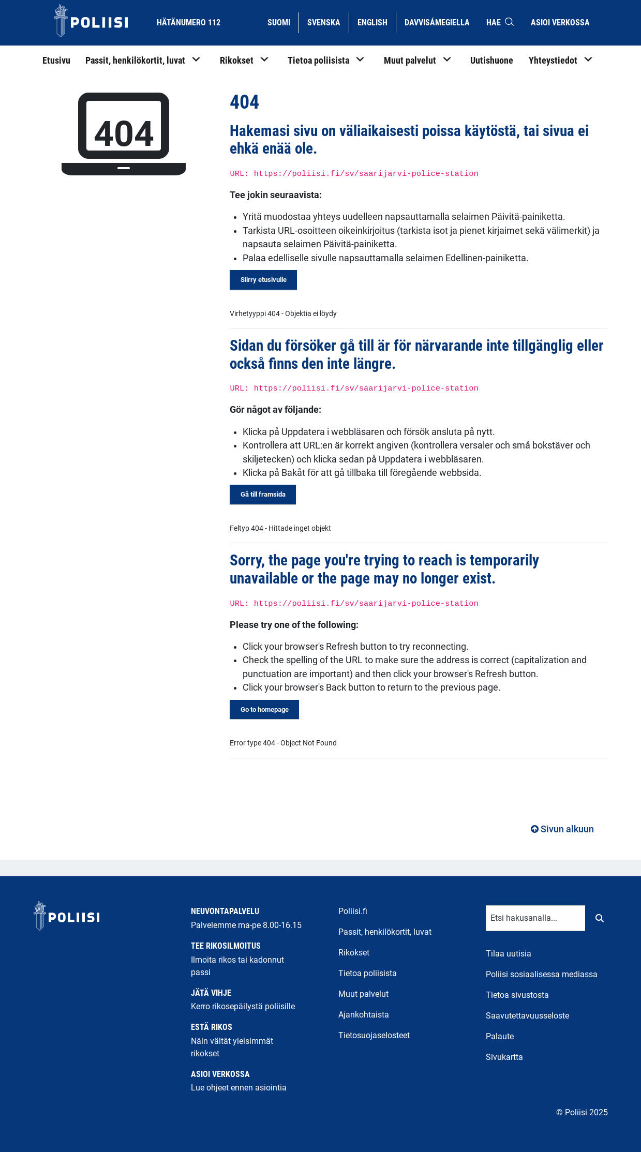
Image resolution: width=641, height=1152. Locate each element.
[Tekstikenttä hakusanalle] (536, 918)
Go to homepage (265, 709)
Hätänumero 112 (188, 22)
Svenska (328, 21)
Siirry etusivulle (264, 279)
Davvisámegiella (437, 21)
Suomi (283, 21)
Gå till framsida (263, 494)
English (376, 21)
